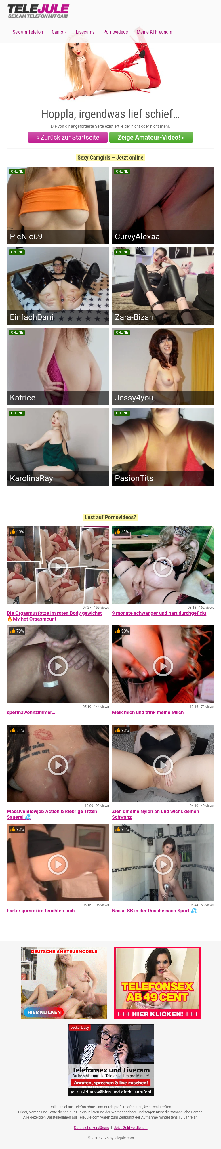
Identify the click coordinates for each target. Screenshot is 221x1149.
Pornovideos (115, 32)
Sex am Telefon (28, 32)
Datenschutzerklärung (91, 1127)
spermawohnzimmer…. (32, 712)
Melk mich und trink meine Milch (148, 712)
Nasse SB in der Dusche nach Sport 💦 (154, 910)
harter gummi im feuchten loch (41, 910)
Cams (59, 32)
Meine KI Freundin (154, 32)
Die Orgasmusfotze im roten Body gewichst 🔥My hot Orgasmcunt (54, 616)
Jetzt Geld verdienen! (130, 1127)
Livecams (85, 32)
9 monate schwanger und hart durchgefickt (159, 613)
